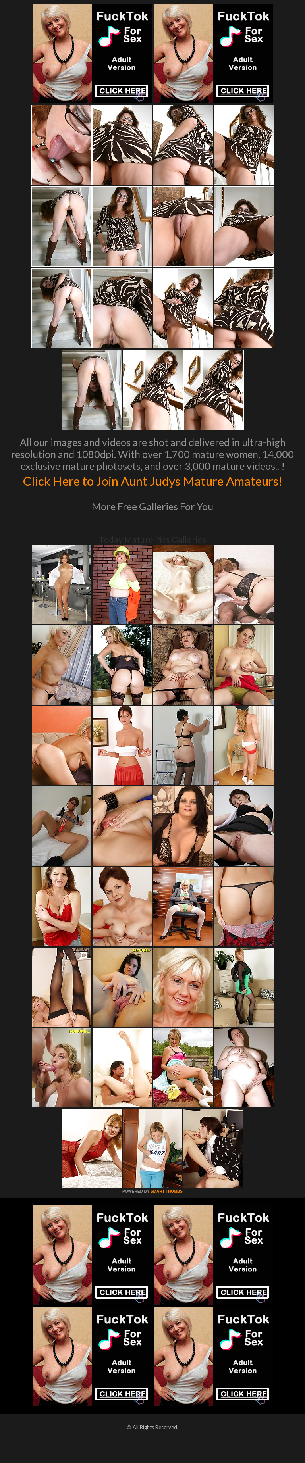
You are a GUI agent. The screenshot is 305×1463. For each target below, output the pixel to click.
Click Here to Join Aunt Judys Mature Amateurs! (152, 488)
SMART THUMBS (167, 1208)
